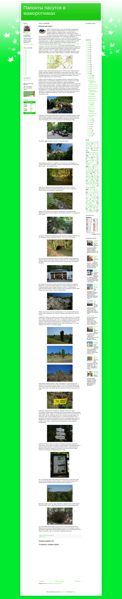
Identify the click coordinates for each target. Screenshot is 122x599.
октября (90, 119)
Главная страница (60, 581)
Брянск (91, 152)
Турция (94, 199)
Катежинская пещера (93, 86)
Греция (97, 160)
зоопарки (90, 168)
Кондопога (88, 175)
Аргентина (88, 144)
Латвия (87, 177)
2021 (26, 67)
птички (87, 195)
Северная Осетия (89, 196)
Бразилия (95, 150)
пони (89, 192)
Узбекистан (88, 200)
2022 (26, 69)
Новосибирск (88, 184)
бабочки (95, 144)
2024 (26, 72)
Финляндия (88, 204)
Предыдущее (78, 581)
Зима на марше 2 (92, 98)
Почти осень (94, 301)
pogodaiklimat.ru (29, 113)
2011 (26, 53)
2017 (26, 63)
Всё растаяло (91, 78)
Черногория (90, 207)
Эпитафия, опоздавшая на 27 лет (95, 372)
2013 (26, 56)
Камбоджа (96, 170)
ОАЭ (95, 184)
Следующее (41, 581)
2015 (26, 59)
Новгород (94, 183)
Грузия (92, 161)
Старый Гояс (95, 271)
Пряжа (95, 193)
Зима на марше (91, 102)
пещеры (91, 189)
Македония (93, 177)
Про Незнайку (95, 357)
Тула (87, 199)
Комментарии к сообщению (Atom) (54, 583)
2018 (26, 64)
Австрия (94, 142)
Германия (92, 158)
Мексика (92, 180)
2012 (26, 54)
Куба (89, 176)
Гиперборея (88, 160)
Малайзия (88, 179)
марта (89, 132)
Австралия (88, 141)
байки (87, 146)
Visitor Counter (26, 80)
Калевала (95, 169)
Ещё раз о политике (92, 88)
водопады (93, 156)
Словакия (96, 196)
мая (89, 128)
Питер (97, 189)
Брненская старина (92, 113)
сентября (90, 120)
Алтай (95, 143)
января (90, 135)
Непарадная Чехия (92, 100)
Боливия (96, 148)
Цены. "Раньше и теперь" (92, 116)
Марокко (96, 179)
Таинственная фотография (91, 94)
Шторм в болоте (90, 316)
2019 (26, 66)
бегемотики (88, 147)
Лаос (95, 176)
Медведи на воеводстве (91, 111)
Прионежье (90, 193)
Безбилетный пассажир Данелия (95, 286)
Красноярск (96, 175)
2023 (26, 71)
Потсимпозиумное (95, 241)
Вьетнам (88, 157)
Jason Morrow (63, 591)
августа (90, 122)
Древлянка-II (89, 163)
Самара (94, 195)
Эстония (94, 210)
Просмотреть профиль (28, 44)
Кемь (96, 172)
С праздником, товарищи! (91, 104)
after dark (94, 211)
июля (89, 124)
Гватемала (96, 157)
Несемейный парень (95, 342)
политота (96, 191)
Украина (97, 200)
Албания (88, 143)
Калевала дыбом (95, 257)
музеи (89, 183)
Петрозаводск (29, 102)
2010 (26, 51)
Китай (95, 173)
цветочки (88, 206)
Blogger (73, 591)
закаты (90, 166)
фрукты (95, 204)
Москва (97, 181)
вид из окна (94, 154)
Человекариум (95, 206)
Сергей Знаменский (28, 33)
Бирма (87, 148)
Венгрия (97, 152)
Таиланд (94, 197)
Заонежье (97, 166)
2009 (26, 50)
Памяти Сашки (91, 108)
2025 (26, 74)
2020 (88, 53)
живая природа (92, 165)
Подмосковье (89, 191)
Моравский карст (92, 96)
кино (87, 173)
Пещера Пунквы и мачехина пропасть (93, 91)
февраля (90, 133)
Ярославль (88, 211)
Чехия (44, 536)
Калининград (89, 170)
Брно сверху (91, 106)
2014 (26, 58)
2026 (88, 42)
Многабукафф (89, 181)
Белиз (95, 147)
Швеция (90, 208)
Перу (93, 186)
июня (89, 126)
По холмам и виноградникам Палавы (92, 82)
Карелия (90, 172)
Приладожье (96, 192)
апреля (90, 130)
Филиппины (89, 203)
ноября (90, 77)
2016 (26, 61)
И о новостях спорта (92, 84)
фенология (92, 202)
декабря (90, 75)
